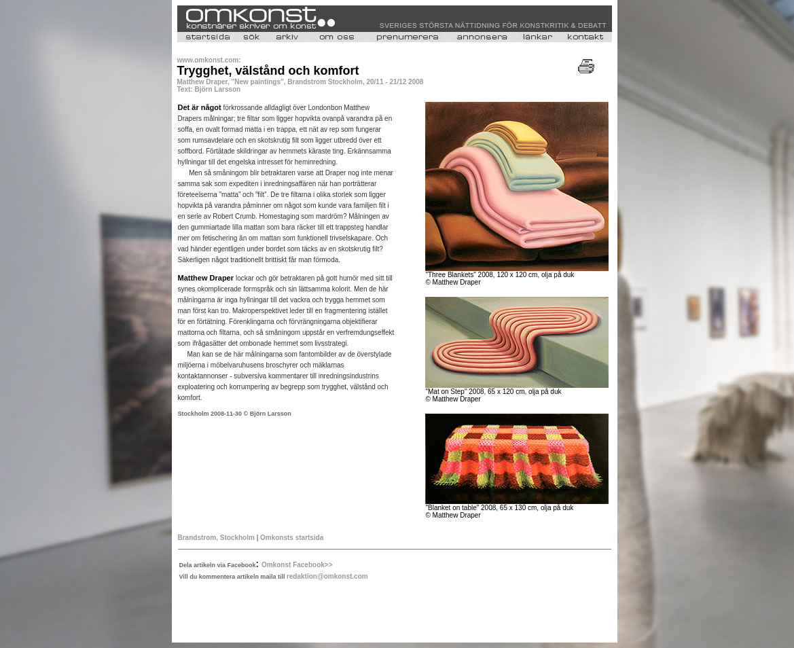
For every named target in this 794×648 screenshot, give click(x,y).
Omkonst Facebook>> (296, 565)
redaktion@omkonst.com (327, 576)
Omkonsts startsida (291, 537)
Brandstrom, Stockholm (216, 537)
